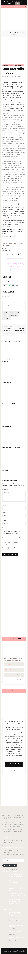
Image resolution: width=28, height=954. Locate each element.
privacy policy (6, 826)
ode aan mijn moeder (13, 315)
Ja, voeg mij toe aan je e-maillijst (11, 537)
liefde (18, 312)
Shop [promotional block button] (17, 3)
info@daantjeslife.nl (8, 846)
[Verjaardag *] (14, 670)
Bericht (17, 285)
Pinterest (12, 266)
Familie (5, 65)
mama (4, 315)
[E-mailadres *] (14, 664)
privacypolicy (20, 679)
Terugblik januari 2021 (8, 403)
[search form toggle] (23, 7)
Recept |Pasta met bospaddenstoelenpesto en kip (16, 914)
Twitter (18, 266)
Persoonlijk (19, 65)
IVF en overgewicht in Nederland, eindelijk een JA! (16, 876)
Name (4, 505)
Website (4, 520)
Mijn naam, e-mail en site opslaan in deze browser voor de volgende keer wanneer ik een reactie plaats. (14, 531)
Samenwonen (6, 470)
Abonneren (9, 865)
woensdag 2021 (6, 318)
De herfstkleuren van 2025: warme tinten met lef (16, 888)
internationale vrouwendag (8, 312)
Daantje (6, 76)
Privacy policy (21, 951)
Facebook (20, 263)
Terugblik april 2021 (8, 382)
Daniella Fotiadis (17, 831)
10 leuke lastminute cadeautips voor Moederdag (15, 901)
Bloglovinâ (15, 269)
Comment (5, 489)
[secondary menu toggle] (2, 6)
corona (23, 104)
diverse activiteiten (10, 102)
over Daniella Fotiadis (14, 764)
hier (6, 217)
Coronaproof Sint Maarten (17, 919)
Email (4, 512)
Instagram (13, 263)
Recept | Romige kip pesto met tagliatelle (17, 938)
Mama (11, 65)
